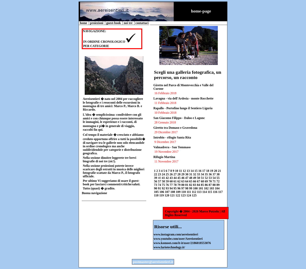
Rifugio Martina (164, 157)
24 (164, 174)
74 (160, 184)
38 (218, 174)
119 (162, 195)
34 (203, 174)
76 (168, 184)
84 (199, 184)
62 (179, 181)
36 (211, 174)
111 (189, 192)
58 (164, 181)
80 (183, 184)
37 (214, 174)
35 (207, 174)
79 (179, 184)
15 (196, 170)
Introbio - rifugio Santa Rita (172, 137)
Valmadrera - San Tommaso (172, 147)
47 (187, 177)
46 (183, 177)
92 (164, 188)
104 (217, 188)
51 (203, 177)
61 (175, 181)
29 (183, 174)
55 (218, 177)
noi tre (128, 23)
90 (156, 188)
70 (211, 181)
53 (211, 177)
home (84, 23)
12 (185, 170)
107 (167, 192)
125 (194, 195)
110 (184, 192)
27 (175, 174)
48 (191, 177)
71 (214, 181)
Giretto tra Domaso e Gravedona (175, 127)
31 (191, 174)
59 (168, 181)
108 (173, 192)
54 (214, 177)
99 (191, 188)
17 (204, 170)
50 (199, 177)
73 (156, 184)
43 (171, 177)
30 (187, 174)
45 (179, 177)
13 (188, 170)
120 (167, 195)
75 (164, 184)
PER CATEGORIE (96, 46)
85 (203, 184)
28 (179, 174)
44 (175, 177)
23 (160, 174)
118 (156, 195)
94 (171, 188)
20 (216, 170)
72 (218, 181)
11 (181, 170)
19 (212, 170)
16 (200, 170)
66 (195, 181)
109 (178, 192)
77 (171, 184)
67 (199, 181)
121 (172, 195)
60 (171, 181)
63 (183, 181)
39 (156, 177)
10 (177, 170)
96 (179, 188)
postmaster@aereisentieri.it (153, 262)
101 (201, 188)
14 (192, 170)
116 (215, 192)
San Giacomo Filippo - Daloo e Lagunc (179, 118)
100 (195, 188)
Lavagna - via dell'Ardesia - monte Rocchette (183, 98)
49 (195, 177)
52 (207, 177)
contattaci (142, 23)
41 (164, 177)
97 (183, 188)
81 (187, 184)
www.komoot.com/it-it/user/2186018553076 (182, 243)
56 (156, 181)
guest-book (114, 23)
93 (168, 188)
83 (195, 184)
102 (206, 188)
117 (220, 192)
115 (210, 192)
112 (194, 192)
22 (156, 174)
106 (162, 192)
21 (219, 170)
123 (183, 195)
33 (199, 174)
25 (168, 174)
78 (175, 184)
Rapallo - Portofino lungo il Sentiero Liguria (183, 108)
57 (160, 181)
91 (160, 188)
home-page (201, 11)
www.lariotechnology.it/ (169, 247)
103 (212, 188)
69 (207, 181)
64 (187, 181)
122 (178, 195)
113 (199, 192)
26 (171, 174)
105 (156, 192)
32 (195, 174)
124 (189, 195)
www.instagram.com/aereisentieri (176, 234)
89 (218, 184)
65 (191, 181)
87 (211, 184)
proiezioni (97, 23)
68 (203, 181)
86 (207, 184)
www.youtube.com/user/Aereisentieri (178, 238)
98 (187, 188)
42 (168, 177)
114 (205, 192)
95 (175, 188)
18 (208, 170)
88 (214, 184)
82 (191, 184)
